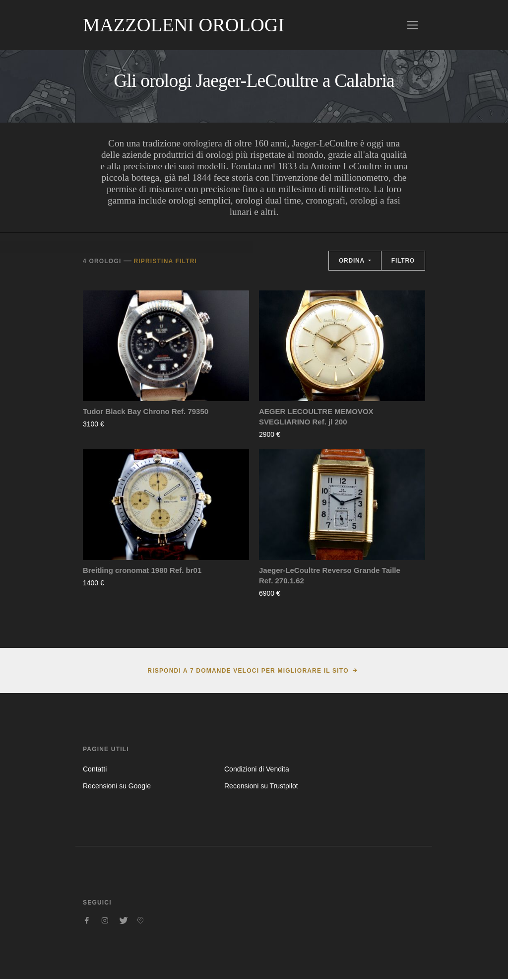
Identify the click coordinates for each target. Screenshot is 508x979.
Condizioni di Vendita (256, 769)
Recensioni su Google (117, 786)
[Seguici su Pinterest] (140, 920)
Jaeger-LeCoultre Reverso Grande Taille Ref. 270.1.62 (329, 575)
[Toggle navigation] (412, 25)
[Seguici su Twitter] (122, 920)
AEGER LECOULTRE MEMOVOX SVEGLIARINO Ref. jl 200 (316, 416)
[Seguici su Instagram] (105, 920)
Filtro (403, 260)
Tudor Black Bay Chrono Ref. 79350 (145, 411)
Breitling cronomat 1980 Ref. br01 (142, 570)
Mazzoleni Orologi (183, 24)
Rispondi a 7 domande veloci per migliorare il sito (247, 670)
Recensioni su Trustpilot (261, 786)
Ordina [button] (353, 260)
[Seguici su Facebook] (87, 920)
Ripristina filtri (165, 261)
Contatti (95, 769)
